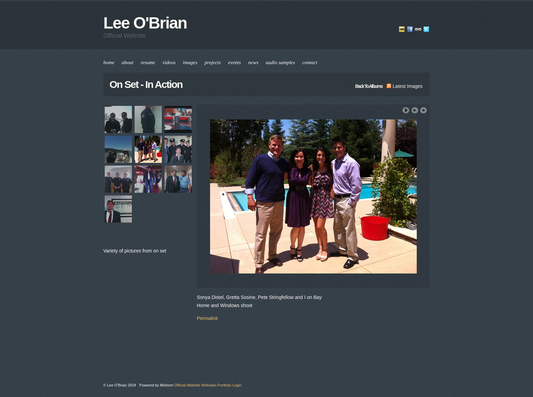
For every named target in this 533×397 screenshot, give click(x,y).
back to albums (368, 86)
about (127, 62)
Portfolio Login (229, 385)
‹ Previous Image (414, 110)
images (190, 62)
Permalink (207, 318)
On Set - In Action (146, 84)
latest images (404, 86)
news (253, 62)
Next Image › (423, 110)
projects (213, 62)
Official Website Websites (195, 385)
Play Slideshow (405, 110)
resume (148, 62)
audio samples (280, 62)
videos (168, 62)
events (234, 62)
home (109, 62)
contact (309, 62)
